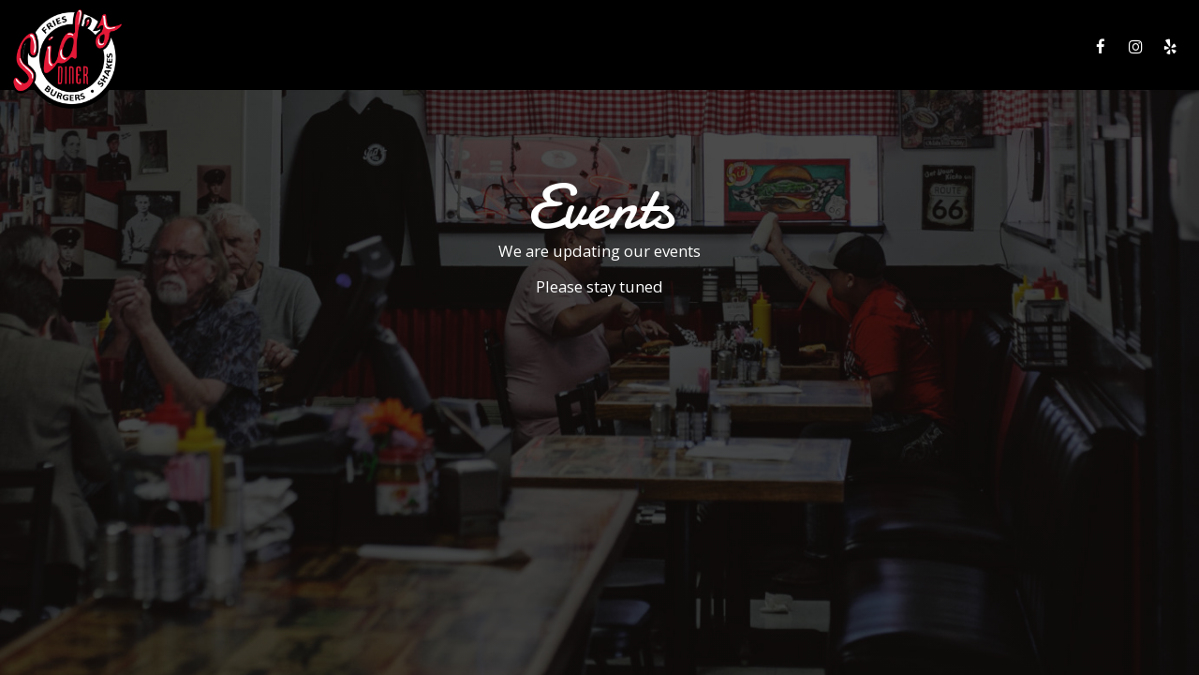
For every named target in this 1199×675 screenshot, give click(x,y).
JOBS (1002, 47)
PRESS (1054, 47)
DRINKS (736, 47)
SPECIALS (801, 47)
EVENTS (866, 47)
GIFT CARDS (938, 47)
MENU (681, 47)
